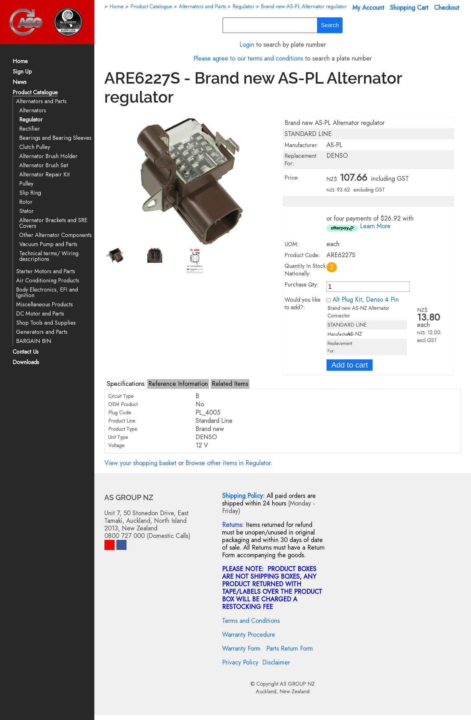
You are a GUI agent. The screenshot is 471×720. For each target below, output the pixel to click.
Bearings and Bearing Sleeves (55, 138)
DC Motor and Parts (40, 314)
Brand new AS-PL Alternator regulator (303, 6)
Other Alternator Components (55, 235)
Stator (26, 211)
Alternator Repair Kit (44, 175)
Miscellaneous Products (44, 305)
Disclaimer (276, 662)
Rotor (25, 202)
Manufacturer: (302, 145)
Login (246, 44)
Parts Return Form (289, 648)
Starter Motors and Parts (45, 271)
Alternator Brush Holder (48, 156)
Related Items (230, 383)
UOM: (292, 244)
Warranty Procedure (248, 634)
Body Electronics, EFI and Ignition (47, 292)
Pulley (26, 184)
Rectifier (29, 129)
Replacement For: (300, 160)
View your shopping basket (140, 463)
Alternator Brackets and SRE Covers (53, 223)
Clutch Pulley (34, 147)
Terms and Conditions (251, 620)
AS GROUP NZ (297, 684)
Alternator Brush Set (43, 165)
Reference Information (178, 383)
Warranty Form (241, 648)
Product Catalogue (35, 93)
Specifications (125, 383)
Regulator (31, 120)
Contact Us (25, 352)
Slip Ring (30, 193)
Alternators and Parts (41, 101)
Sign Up (22, 72)
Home (20, 61)
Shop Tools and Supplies (46, 323)
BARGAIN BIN (33, 341)
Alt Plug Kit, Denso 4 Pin (366, 299)
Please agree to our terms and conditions (248, 58)
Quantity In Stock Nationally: (305, 270)
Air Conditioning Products (47, 281)
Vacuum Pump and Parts (48, 244)
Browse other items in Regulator (228, 463)
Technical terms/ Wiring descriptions (49, 256)
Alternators (32, 111)
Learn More (375, 226)
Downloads (26, 362)
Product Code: (302, 255)
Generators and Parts (42, 332)
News (19, 82)
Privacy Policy (240, 662)
